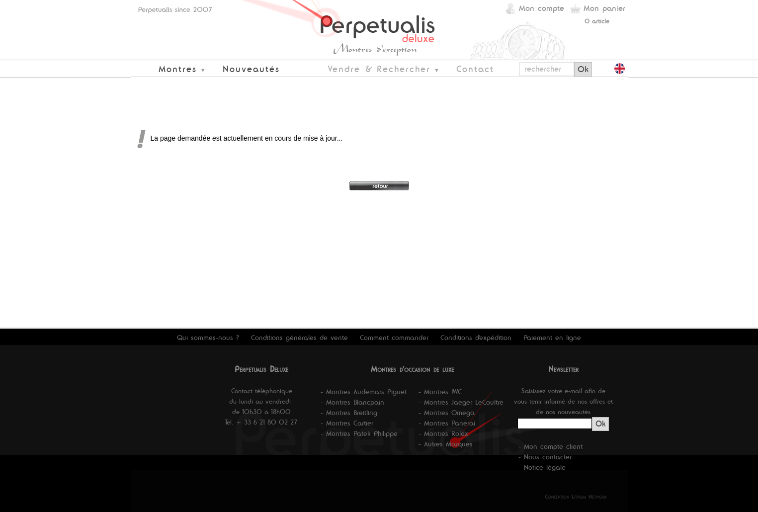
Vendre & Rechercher (379, 69)
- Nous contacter (545, 456)
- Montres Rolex (443, 433)
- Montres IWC (440, 391)
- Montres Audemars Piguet (364, 391)
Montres (178, 69)
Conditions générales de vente (299, 337)
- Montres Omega (447, 412)
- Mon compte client (550, 446)
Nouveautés (251, 69)
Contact (475, 69)
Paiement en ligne (552, 337)
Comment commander (394, 337)
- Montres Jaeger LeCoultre (461, 402)
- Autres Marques (446, 443)
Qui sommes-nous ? (208, 337)
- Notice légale (542, 467)
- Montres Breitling (349, 412)
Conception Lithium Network (576, 496)
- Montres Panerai (447, 423)
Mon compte (541, 8)
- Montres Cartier (347, 423)
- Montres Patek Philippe (359, 433)
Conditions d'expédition (475, 337)
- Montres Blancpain (352, 402)
